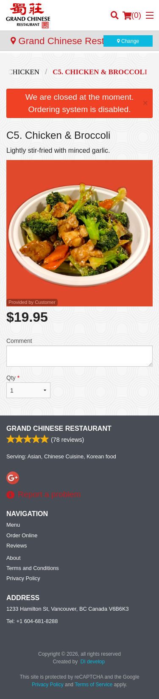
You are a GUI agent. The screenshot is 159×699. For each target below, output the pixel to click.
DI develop (93, 662)
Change (128, 41)
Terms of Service (93, 685)
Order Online (21, 535)
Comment (79, 352)
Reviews (16, 545)
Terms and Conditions (32, 568)
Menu (13, 525)
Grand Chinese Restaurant (59, 428)
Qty (28, 386)
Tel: (32, 621)
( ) (132, 15)
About (13, 558)
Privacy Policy (23, 578)
